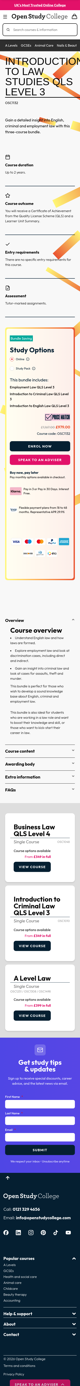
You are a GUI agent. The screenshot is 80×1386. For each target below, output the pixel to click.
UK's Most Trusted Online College (40, 5)
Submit (40, 1139)
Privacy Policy (13, 1363)
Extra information (40, 766)
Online (20, 348)
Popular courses (40, 1247)
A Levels (11, 45)
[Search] (42, 29)
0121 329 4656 (26, 1198)
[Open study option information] (27, 348)
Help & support (40, 1302)
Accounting (11, 1289)
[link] (40, 836)
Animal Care (44, 45)
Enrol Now (40, 435)
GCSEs (26, 45)
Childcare (10, 1277)
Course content (40, 740)
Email (10, 1119)
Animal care (12, 1271)
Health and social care (20, 1266)
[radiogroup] (40, 353)
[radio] (12, 348)
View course (32, 856)
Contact (40, 1323)
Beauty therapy (15, 1283)
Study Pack (23, 357)
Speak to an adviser (40, 449)
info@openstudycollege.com (43, 1206)
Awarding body (40, 753)
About (40, 1313)
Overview (40, 609)
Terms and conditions (19, 1355)
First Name (14, 1086)
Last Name (14, 1102)
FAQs (40, 778)
